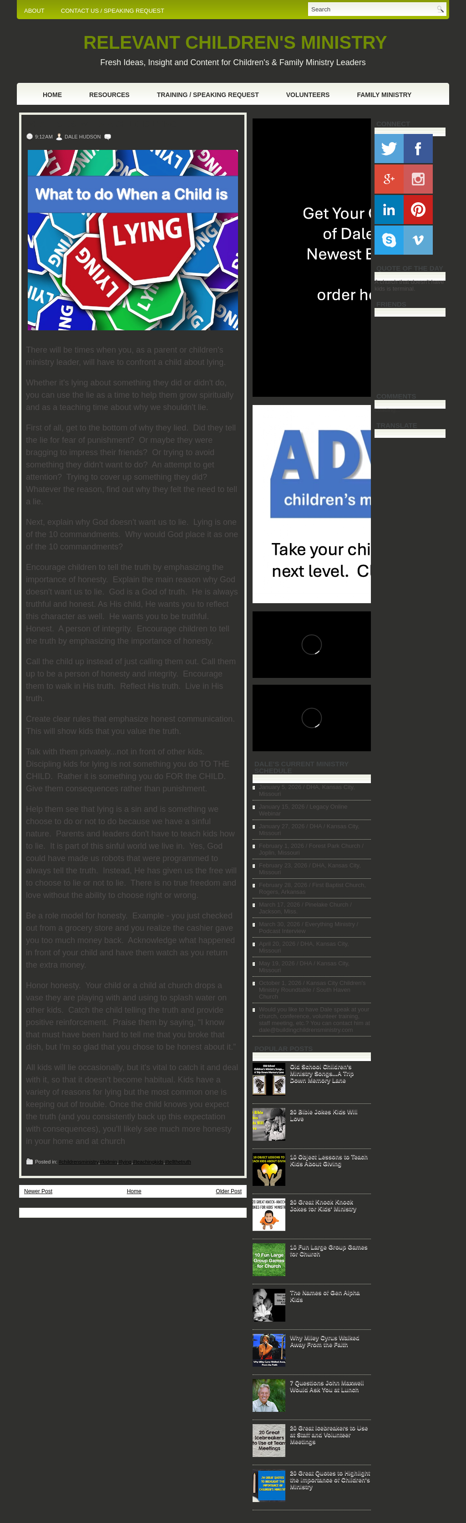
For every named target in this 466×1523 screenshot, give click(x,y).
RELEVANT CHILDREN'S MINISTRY (235, 42)
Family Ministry (384, 94)
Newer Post (38, 1191)
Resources (109, 94)
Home (52, 94)
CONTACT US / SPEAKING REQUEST (112, 10)
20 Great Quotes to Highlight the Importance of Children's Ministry (330, 1479)
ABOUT (34, 10)
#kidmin (108, 1161)
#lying (125, 1161)
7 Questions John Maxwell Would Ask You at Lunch (327, 1386)
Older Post (229, 1191)
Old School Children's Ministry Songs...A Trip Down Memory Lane (322, 1073)
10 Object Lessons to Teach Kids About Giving (329, 1160)
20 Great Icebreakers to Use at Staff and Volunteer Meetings (329, 1434)
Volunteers (308, 94)
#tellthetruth (178, 1161)
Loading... (387, 409)
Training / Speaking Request (208, 94)
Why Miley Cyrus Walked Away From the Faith (325, 1341)
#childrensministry (78, 1161)
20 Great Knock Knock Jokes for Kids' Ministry (323, 1205)
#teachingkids (148, 1161)
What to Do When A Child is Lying (101, 124)
